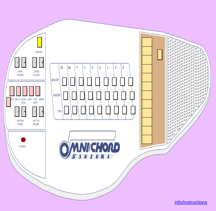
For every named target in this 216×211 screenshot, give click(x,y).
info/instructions (191, 202)
